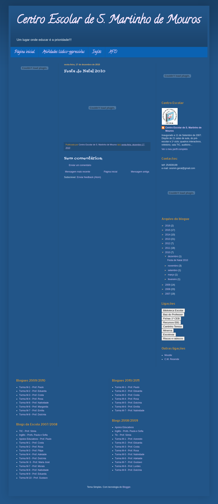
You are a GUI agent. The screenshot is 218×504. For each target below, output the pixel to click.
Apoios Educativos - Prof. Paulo (35, 439)
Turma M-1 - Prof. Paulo (31, 387)
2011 (168, 248)
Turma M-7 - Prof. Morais (32, 466)
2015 (168, 230)
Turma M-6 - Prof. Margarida (33, 406)
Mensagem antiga (140, 171)
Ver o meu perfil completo (175, 149)
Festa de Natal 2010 (177, 260)
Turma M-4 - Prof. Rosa (31, 399)
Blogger (126, 487)
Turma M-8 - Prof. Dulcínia (32, 414)
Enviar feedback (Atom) (89, 177)
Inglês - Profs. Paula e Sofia (33, 435)
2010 (168, 252)
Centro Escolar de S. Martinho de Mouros (108, 21)
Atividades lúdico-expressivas (63, 52)
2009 (168, 284)
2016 (168, 225)
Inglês (96, 52)
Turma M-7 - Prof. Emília (31, 410)
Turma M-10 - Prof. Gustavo (33, 478)
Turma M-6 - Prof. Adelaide (128, 458)
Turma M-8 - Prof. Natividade (34, 470)
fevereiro (172, 279)
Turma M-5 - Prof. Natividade (129, 454)
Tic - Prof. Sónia (123, 435)
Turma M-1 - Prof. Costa (31, 442)
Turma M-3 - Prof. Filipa (31, 450)
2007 (168, 293)
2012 (168, 243)
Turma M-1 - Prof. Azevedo (128, 439)
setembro (173, 270)
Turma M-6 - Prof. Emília (127, 406)
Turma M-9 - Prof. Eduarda (32, 474)
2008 (168, 289)
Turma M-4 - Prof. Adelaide (33, 454)
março (171, 274)
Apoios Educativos (124, 427)
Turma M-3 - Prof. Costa (31, 395)
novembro (173, 265)
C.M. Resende (171, 359)
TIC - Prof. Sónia (27, 431)
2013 (168, 239)
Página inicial (24, 52)
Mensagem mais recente (77, 171)
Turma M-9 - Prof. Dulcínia (128, 470)
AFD (113, 52)
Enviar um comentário (80, 165)
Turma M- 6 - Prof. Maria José (34, 462)
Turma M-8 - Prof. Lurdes (128, 466)
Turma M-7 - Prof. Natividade (129, 410)
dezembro (173, 256)
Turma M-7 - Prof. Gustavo (128, 462)
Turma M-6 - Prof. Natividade (34, 402)
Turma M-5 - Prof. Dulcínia (32, 458)
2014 (168, 234)
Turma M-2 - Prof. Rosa (31, 446)
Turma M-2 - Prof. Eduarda (32, 391)
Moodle (168, 355)
